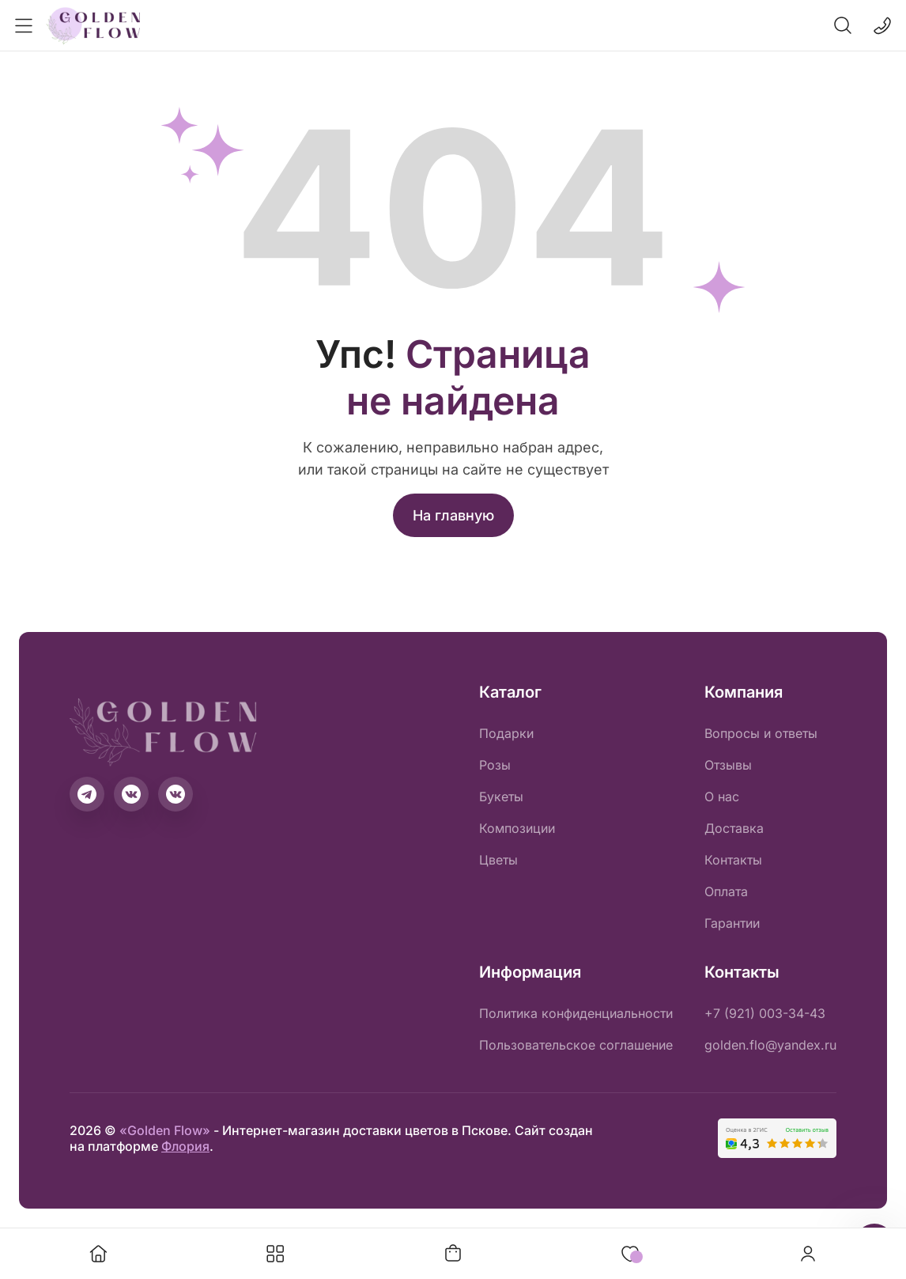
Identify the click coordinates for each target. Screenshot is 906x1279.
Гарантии (732, 923)
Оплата (726, 891)
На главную (453, 515)
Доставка (734, 828)
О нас (721, 796)
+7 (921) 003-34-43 (764, 1013)
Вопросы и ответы (760, 733)
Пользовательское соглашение (576, 1045)
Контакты (733, 860)
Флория (185, 1146)
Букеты (501, 796)
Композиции (517, 828)
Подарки (506, 733)
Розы (495, 765)
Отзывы (728, 765)
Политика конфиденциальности (576, 1013)
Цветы (498, 860)
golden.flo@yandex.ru (770, 1045)
